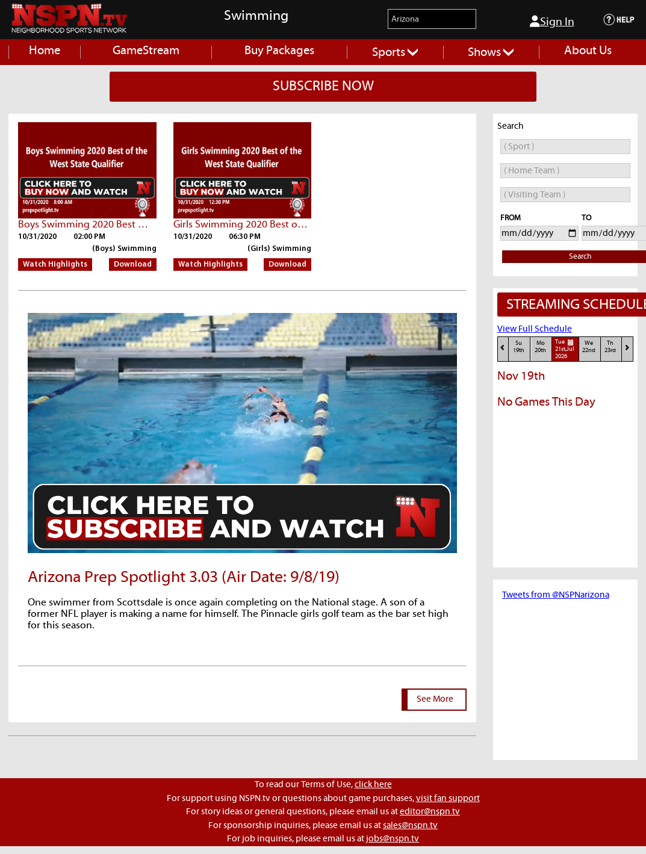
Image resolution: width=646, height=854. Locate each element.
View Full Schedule (534, 329)
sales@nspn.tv (410, 825)
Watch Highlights (55, 264)
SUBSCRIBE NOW (323, 86)
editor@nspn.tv (430, 811)
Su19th (518, 347)
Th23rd (610, 347)
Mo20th (540, 347)
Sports (395, 52)
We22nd (588, 347)
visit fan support (448, 798)
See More (435, 699)
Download (133, 264)
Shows (491, 52)
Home (44, 51)
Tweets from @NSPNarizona (555, 595)
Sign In (552, 21)
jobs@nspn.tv (392, 839)
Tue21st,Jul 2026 (566, 349)
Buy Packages (279, 51)
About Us (588, 51)
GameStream (146, 51)
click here (373, 784)
